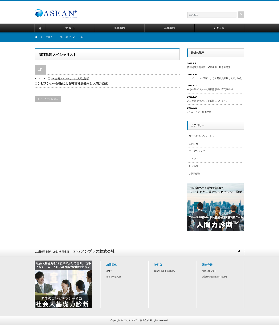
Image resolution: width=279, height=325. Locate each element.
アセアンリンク (197, 151)
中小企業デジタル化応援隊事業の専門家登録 (210, 89)
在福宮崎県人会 (113, 276)
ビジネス (193, 166)
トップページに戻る (48, 98)
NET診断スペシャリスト (63, 78)
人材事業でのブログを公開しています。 (207, 100)
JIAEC (109, 271)
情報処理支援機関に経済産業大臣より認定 (209, 67)
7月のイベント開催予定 (199, 111)
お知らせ (193, 143)
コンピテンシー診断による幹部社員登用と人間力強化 (71, 83)
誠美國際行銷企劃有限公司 (214, 276)
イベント (193, 158)
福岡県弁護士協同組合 (164, 271)
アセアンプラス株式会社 (136, 320)
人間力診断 (83, 78)
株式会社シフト (209, 271)
